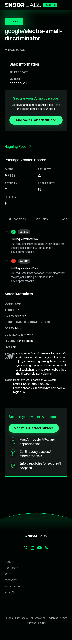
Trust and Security (36, 622)
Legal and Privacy (57, 617)
